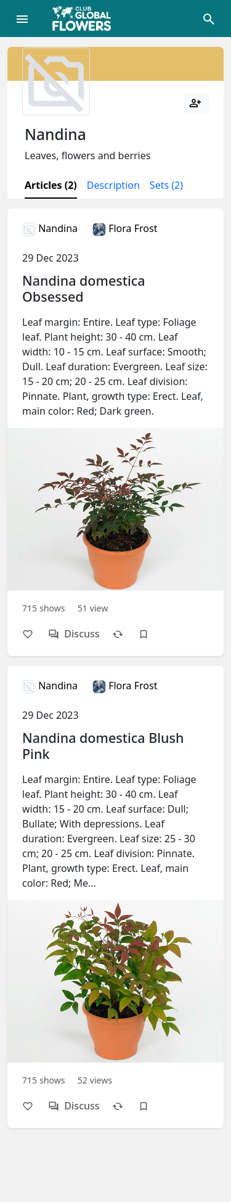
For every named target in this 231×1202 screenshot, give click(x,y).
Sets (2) (166, 185)
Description (113, 185)
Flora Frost (124, 228)
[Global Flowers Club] (86, 18)
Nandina (50, 228)
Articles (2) (51, 185)
